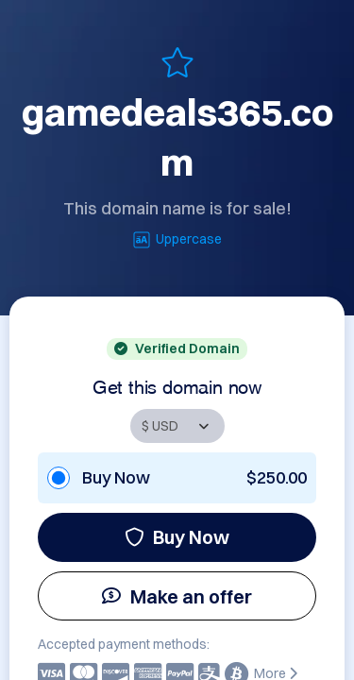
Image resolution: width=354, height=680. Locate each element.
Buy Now (177, 537)
